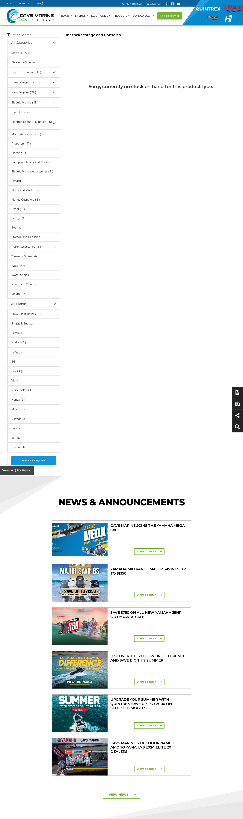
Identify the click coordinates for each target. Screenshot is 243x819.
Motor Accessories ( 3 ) (26, 134)
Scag (174, 733)
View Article (59, 551)
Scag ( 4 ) (17, 352)
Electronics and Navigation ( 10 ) (33, 123)
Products (120, 15)
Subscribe (17, 729)
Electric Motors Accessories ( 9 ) (32, 171)
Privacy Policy (203, 814)
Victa (14, 380)
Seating (16, 227)
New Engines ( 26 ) (33, 92)
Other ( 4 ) (18, 209)
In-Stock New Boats (119, 702)
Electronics (99, 15)
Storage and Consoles (25, 237)
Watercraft (18, 266)
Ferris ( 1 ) (17, 333)
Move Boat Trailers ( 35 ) (26, 314)
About (9, 3)
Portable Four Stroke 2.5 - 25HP (153, 692)
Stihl (14, 361)
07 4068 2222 (132, 3)
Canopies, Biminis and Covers (30, 162)
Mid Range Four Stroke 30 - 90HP (149, 701)
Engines (80, 15)
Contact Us (24, 3)
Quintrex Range (116, 683)
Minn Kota (18, 409)
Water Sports (20, 275)
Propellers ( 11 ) (21, 143)
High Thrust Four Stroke (150, 718)
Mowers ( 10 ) (20, 53)
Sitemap (226, 814)
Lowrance (17, 428)
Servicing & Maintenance (211, 689)
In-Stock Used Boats (119, 707)
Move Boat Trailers (118, 697)
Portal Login (82, 696)
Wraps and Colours (23, 284)
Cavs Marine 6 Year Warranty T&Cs (86, 684)
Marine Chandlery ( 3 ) (25, 199)
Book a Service (170, 16)
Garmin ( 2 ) (18, 418)
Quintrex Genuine (182, 692)
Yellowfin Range (116, 687)
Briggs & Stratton (22, 323)
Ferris (175, 723)
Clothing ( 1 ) (19, 153)
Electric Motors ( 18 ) (33, 103)
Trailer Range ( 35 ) (33, 82)
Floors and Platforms (25, 190)
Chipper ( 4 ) (19, 293)
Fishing (16, 181)
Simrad (15, 437)
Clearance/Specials (23, 62)
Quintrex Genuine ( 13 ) (33, 72)
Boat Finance (213, 682)
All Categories (33, 43)
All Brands (33, 304)
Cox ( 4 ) (16, 371)
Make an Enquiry (33, 460)
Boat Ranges (120, 671)
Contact (79, 691)
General (83, 671)
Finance (209, 701)
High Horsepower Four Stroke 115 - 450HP (153, 709)
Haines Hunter (115, 692)
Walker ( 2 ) (18, 342)
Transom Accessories (25, 256)
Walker (175, 728)
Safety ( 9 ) (18, 218)
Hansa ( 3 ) (18, 399)
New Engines (180, 702)
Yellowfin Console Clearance (117, 714)
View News (122, 620)
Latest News (212, 696)
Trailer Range (179, 697)
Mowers (176, 682)
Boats (65, 15)
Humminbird (19, 447)
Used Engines (20, 112)
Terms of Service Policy (169, 814)
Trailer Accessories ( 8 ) (33, 247)
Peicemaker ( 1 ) (21, 390)
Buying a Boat (142, 15)
